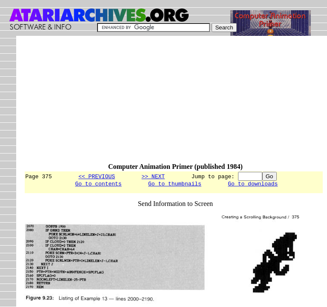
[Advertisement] (175, 103)
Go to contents (98, 184)
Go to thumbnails (174, 184)
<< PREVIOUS (96, 176)
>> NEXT (153, 176)
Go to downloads (253, 184)
